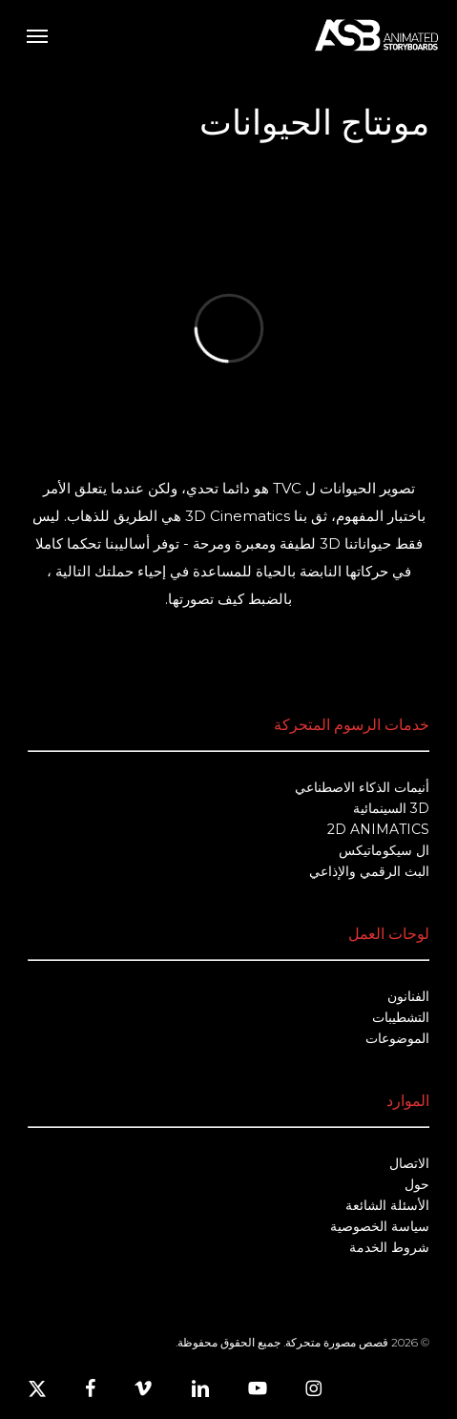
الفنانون (408, 996)
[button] (37, 35)
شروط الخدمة (389, 1247)
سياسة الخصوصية (379, 1226)
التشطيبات (400, 1017)
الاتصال (409, 1163)
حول (417, 1184)
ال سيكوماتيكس (384, 850)
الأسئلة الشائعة (387, 1205)
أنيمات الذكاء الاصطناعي (362, 787)
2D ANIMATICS (378, 829)
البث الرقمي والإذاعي (369, 871)
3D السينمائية (391, 808)
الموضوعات (397, 1038)
